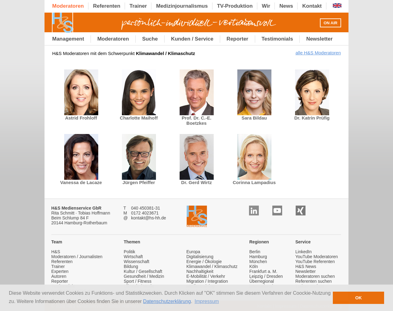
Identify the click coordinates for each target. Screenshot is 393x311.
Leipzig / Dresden (266, 276)
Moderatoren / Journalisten (77, 256)
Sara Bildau (254, 115)
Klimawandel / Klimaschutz (212, 266)
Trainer (58, 266)
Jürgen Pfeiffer (139, 180)
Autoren (58, 276)
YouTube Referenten (315, 261)
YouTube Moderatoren (316, 256)
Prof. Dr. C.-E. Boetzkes (197, 118)
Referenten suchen (313, 281)
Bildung (131, 266)
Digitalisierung (199, 256)
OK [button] (358, 297)
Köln (253, 266)
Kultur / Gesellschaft (143, 271)
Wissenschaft (136, 261)
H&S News (305, 266)
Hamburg (258, 256)
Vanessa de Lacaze (81, 180)
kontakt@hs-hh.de (148, 217)
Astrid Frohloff (81, 115)
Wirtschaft (133, 256)
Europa (193, 251)
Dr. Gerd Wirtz (197, 180)
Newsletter (305, 271)
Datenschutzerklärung (167, 301)
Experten (59, 271)
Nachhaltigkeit (199, 271)
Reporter (59, 281)
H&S (55, 251)
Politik (129, 251)
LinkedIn (303, 251)
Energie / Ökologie (204, 261)
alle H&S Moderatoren (318, 52)
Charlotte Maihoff (139, 115)
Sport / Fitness (137, 281)
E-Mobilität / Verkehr (205, 276)
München (258, 261)
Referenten (61, 261)
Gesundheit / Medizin (144, 276)
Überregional (261, 281)
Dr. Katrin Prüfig (311, 115)
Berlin (254, 251)
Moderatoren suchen (315, 276)
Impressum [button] (207, 301)
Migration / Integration (207, 281)
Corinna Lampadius (254, 180)
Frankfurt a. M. (263, 271)
